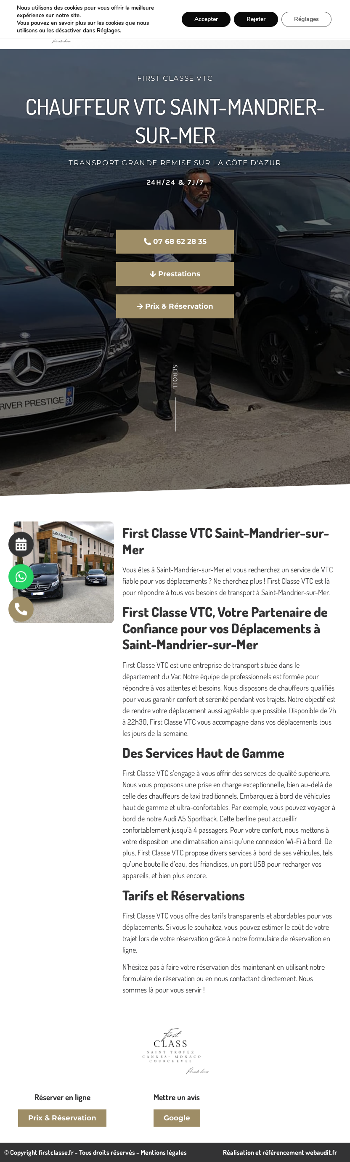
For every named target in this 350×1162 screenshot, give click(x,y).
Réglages (108, 30)
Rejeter (256, 19)
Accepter (206, 19)
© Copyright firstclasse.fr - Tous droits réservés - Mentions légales (95, 1152)
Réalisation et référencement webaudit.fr (280, 1152)
